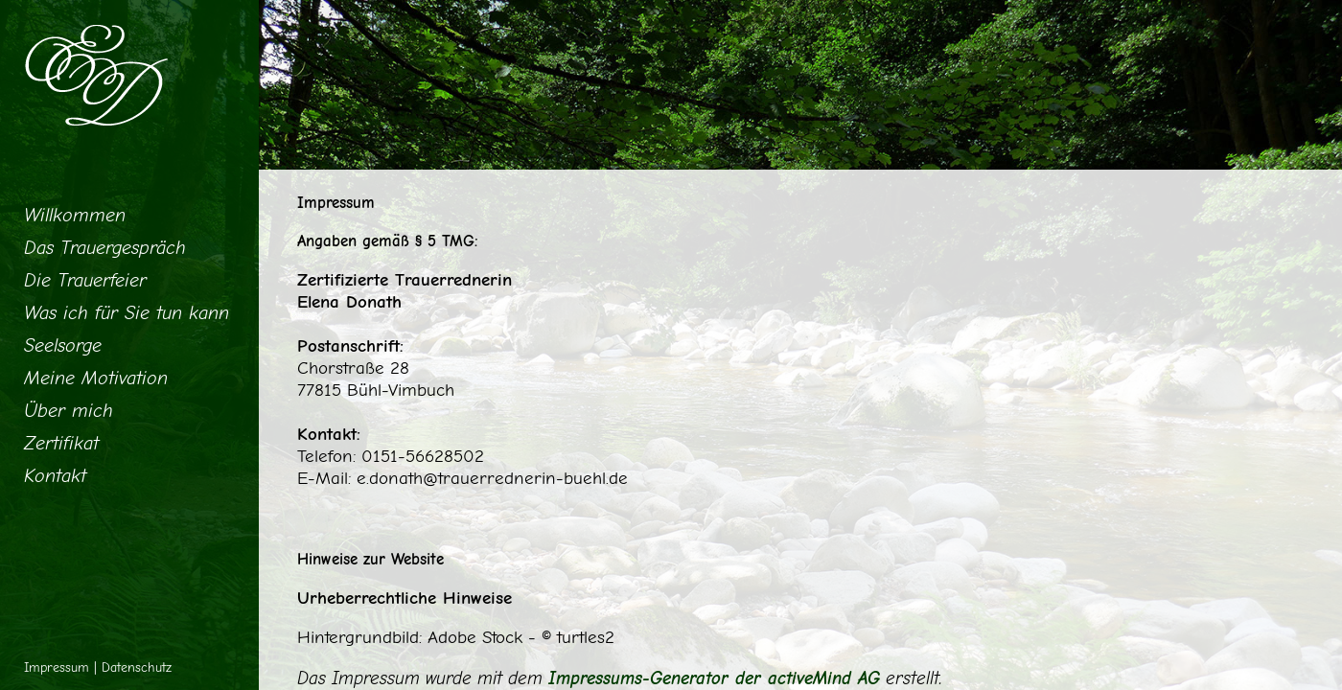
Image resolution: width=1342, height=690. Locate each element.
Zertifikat (61, 443)
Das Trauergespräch (105, 248)
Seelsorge (63, 345)
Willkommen (75, 215)
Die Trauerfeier (85, 280)
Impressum (56, 667)
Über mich (68, 411)
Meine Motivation (96, 378)
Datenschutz (137, 667)
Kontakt (55, 476)
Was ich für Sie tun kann (126, 313)
